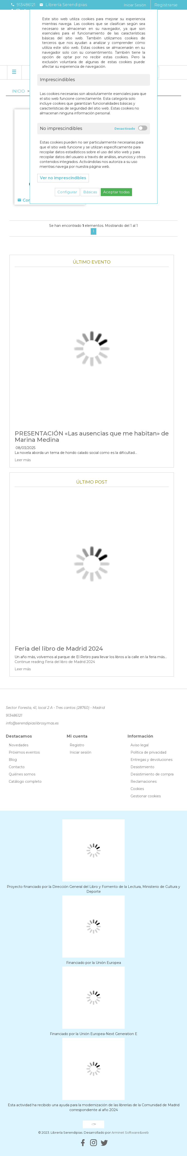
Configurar (67, 192)
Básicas (90, 192)
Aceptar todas (116, 192)
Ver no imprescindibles (63, 178)
